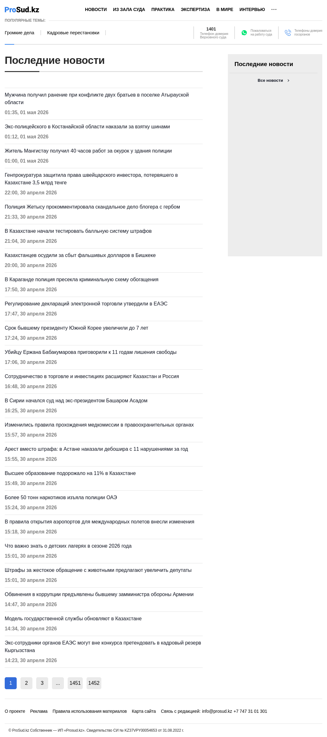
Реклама (39, 711)
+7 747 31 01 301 (250, 711)
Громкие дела (19, 32)
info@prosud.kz (217, 711)
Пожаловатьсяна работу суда (261, 32)
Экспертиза (195, 9)
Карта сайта (144, 711)
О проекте (15, 711)
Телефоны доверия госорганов (308, 32)
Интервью (252, 9)
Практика (162, 9)
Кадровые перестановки (73, 32)
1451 (75, 683)
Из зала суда (129, 9)
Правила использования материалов (90, 711)
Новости (96, 9)
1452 (94, 683)
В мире (224, 9)
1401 (211, 28)
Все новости (270, 80)
